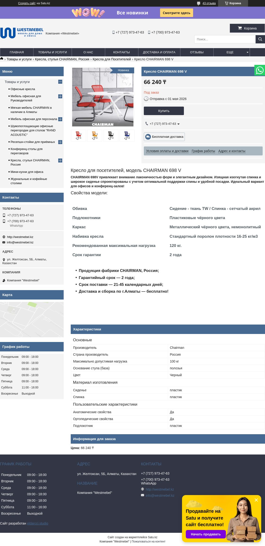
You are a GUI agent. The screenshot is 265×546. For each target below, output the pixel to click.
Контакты (121, 52)
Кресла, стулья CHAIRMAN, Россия (62, 59)
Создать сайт (27, 3)
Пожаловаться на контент (148, 541)
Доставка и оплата (159, 52)
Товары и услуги (52, 52)
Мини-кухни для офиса (27, 172)
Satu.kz (152, 537)
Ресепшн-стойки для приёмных (33, 142)
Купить (163, 111)
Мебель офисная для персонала (34, 119)
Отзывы (196, 52)
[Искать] (260, 39)
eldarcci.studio (37, 523)
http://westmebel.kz (20, 237)
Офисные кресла (23, 89)
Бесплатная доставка (167, 136)
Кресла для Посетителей (112, 59)
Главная (17, 52)
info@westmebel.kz (20, 242)
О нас (88, 52)
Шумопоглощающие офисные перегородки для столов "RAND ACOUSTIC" (33, 130)
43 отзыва (209, 3)
